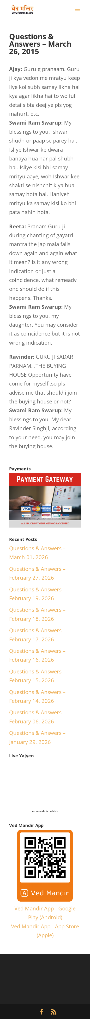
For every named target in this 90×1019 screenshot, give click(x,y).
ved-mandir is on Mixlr (45, 811)
